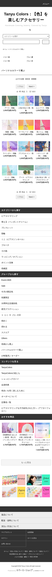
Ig (30, 30)
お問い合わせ (6, 544)
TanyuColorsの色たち (10, 373)
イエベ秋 (6, 61)
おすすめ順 (20, 79)
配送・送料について (31, 551)
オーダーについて (9, 396)
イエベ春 (6, 57)
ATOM (36, 557)
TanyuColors (6, 367)
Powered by (26, 570)
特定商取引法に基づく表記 (17, 554)
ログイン (4, 538)
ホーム (5, 49)
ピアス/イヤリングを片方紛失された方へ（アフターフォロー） (25, 409)
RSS (31, 557)
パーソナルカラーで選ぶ (16, 49)
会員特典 (5, 385)
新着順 (33, 79)
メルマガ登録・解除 (20, 557)
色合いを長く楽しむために (13, 391)
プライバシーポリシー (35, 554)
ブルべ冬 (29, 61)
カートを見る (32, 538)
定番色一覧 (6, 402)
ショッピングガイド (10, 379)
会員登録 (30, 532)
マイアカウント (6, 532)
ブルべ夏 (29, 57)
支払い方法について (16, 551)
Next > (31, 86)
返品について (43, 551)
